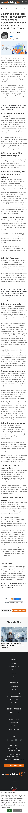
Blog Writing (14, 725)
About (14, 673)
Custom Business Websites (14, 696)
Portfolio (14, 663)
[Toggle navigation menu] (26, 2)
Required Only (17, 810)
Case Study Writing (14, 729)
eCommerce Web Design (14, 693)
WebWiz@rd (14, 702)
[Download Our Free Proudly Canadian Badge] (14, 790)
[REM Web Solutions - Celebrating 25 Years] (14, 774)
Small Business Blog (14, 666)
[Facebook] (7, 740)
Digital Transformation (14, 712)
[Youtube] (16, 740)
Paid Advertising (14, 722)
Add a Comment (18, 611)
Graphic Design (14, 686)
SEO (14, 716)
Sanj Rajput (16, 32)
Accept (9, 810)
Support (14, 669)
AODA (14, 689)
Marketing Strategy (14, 719)
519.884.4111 (14, 754)
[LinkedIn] (12, 740)
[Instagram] (21, 740)
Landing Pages (14, 699)
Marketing (12, 602)
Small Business (19, 602)
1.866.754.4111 (14, 757)
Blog (2, 8)
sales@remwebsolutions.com (14, 759)
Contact (14, 676)
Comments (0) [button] (6, 610)
